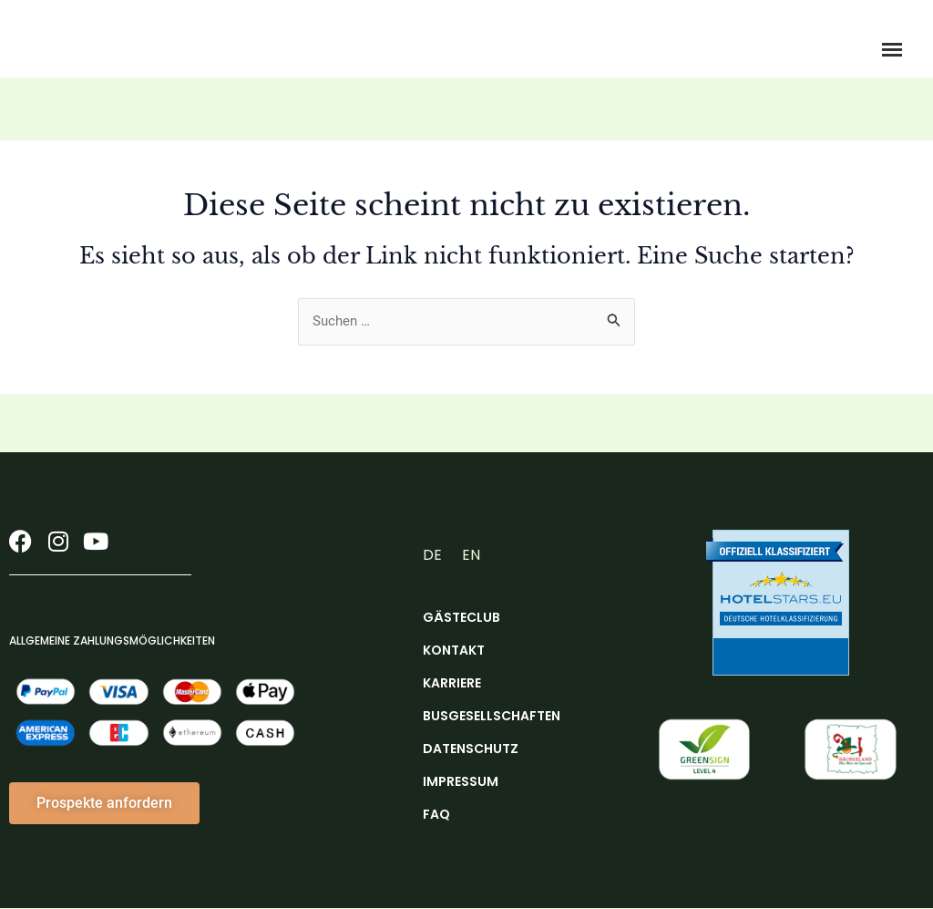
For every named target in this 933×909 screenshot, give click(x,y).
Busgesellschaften (484, 717)
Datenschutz (470, 749)
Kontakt (454, 651)
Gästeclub (461, 618)
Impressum (460, 782)
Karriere (452, 684)
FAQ (436, 815)
